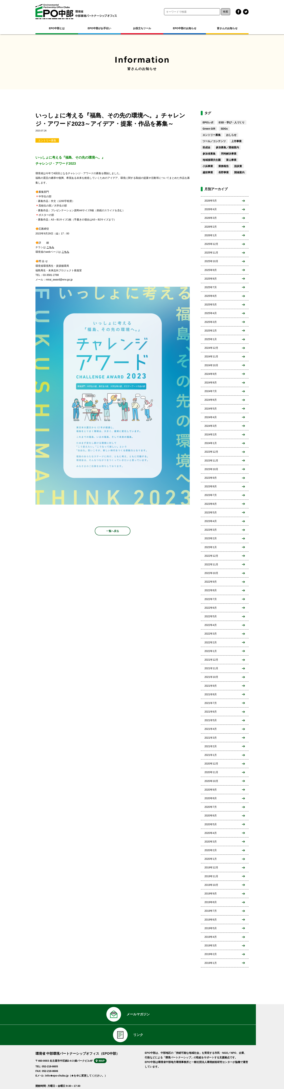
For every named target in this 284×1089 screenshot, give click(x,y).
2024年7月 (210, 391)
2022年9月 (210, 581)
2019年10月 (211, 884)
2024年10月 (211, 365)
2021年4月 (210, 728)
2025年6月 (210, 295)
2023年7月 (210, 495)
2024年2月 (210, 434)
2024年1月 (210, 443)
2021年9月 (210, 685)
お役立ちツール (142, 28)
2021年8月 (210, 694)
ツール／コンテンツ (214, 141)
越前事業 (208, 172)
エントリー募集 (47, 140)
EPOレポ (208, 122)
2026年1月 (210, 235)
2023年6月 (210, 503)
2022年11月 (211, 564)
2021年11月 (211, 668)
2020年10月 (211, 781)
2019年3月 (210, 945)
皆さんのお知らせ (227, 28)
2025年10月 (211, 261)
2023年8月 (210, 486)
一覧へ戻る (112, 531)
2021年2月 (210, 746)
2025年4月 (210, 313)
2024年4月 (210, 417)
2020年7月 (210, 806)
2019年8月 (210, 902)
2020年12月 (211, 763)
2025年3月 (210, 321)
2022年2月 (210, 642)
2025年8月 (210, 278)
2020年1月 (210, 858)
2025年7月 (210, 287)
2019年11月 (211, 876)
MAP (106, 1046)
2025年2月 (210, 330)
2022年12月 (211, 555)
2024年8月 (210, 382)
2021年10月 (211, 676)
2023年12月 (211, 451)
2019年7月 (210, 910)
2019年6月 (210, 919)
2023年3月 (210, 529)
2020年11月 (211, 772)
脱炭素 (238, 166)
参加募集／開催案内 (227, 147)
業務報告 (223, 166)
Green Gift (209, 128)
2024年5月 (210, 408)
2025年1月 (210, 339)
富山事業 (231, 159)
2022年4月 (210, 625)
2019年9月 (210, 893)
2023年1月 (210, 547)
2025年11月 (211, 252)
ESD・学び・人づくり (232, 122)
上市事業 (236, 141)
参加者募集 (209, 153)
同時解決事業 (228, 153)
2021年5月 (210, 720)
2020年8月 (210, 798)
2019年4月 (210, 936)
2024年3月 (210, 425)
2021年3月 (210, 737)
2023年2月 (210, 538)
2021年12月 (211, 659)
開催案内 (239, 172)
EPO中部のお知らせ (184, 28)
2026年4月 (210, 209)
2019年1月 (210, 962)
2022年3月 (210, 633)
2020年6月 (210, 815)
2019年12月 (211, 867)
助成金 (206, 147)
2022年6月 (210, 607)
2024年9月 (210, 373)
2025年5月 (210, 304)
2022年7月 (210, 599)
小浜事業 (208, 166)
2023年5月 (210, 512)
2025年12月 (211, 243)
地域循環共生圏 (212, 159)
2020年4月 (210, 832)
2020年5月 (210, 824)
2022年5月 (210, 616)
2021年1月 (210, 754)
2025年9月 (210, 270)
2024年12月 (211, 347)
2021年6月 (210, 711)
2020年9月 (210, 789)
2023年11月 (211, 460)
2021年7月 (210, 703)
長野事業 (223, 172)
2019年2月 (210, 954)
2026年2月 (210, 226)
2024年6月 (210, 399)
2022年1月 (210, 651)
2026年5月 (210, 200)
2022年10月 (211, 573)
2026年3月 (210, 217)
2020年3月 (210, 841)
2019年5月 (210, 928)
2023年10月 (211, 469)
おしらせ (231, 134)
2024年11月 (211, 356)
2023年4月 (210, 521)
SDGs (224, 128)
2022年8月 (210, 590)
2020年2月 (210, 850)
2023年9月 (210, 477)
